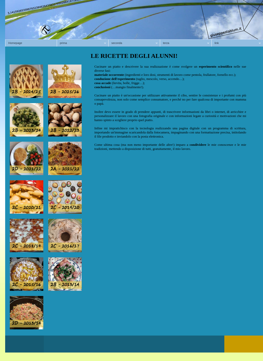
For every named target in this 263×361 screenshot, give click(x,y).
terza (184, 43)
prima (81, 43)
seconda (133, 43)
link (236, 43)
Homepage (15, 42)
